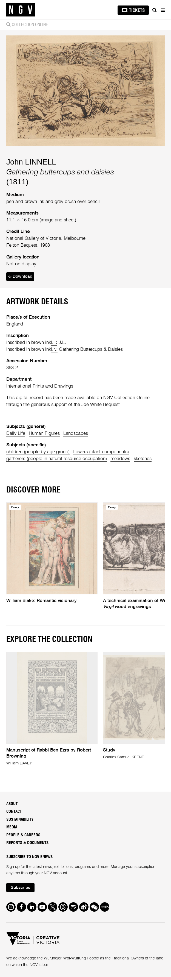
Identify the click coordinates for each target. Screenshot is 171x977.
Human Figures (44, 433)
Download (20, 276)
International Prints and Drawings (39, 386)
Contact (14, 811)
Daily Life (15, 433)
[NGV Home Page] (20, 10)
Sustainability (19, 819)
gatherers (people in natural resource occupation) (56, 459)
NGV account (55, 873)
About (12, 804)
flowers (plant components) (101, 452)
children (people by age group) (38, 452)
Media (11, 827)
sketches (143, 459)
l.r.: (54, 349)
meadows (120, 459)
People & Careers (23, 835)
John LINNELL (31, 162)
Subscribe (20, 888)
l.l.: (54, 342)
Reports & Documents (27, 843)
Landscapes (75, 433)
